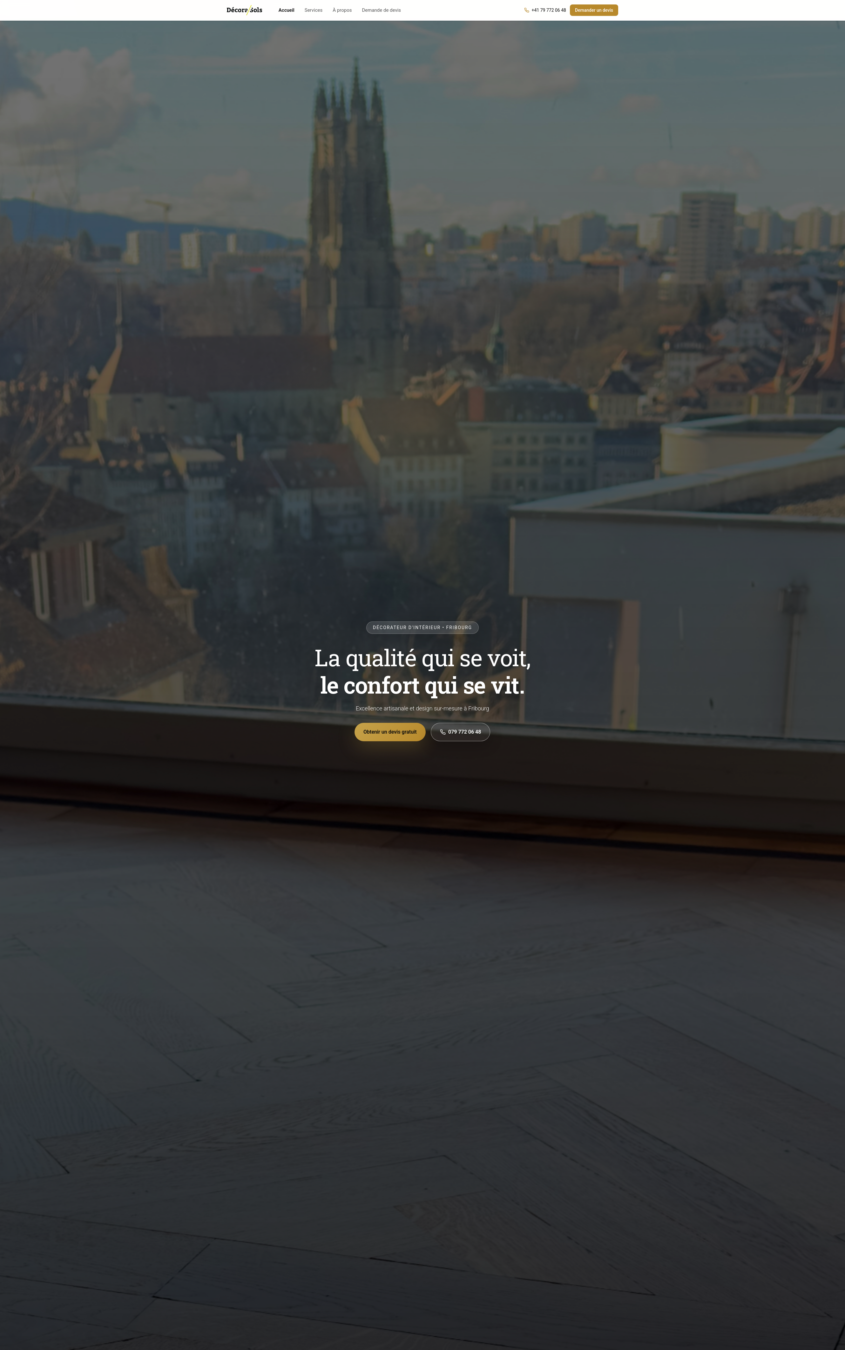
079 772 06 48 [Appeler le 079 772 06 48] (460, 732)
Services (314, 10)
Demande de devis (381, 10)
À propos (342, 10)
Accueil (286, 10)
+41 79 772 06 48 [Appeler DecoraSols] (545, 10)
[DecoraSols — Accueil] (244, 10)
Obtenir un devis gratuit (390, 732)
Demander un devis (594, 10)
